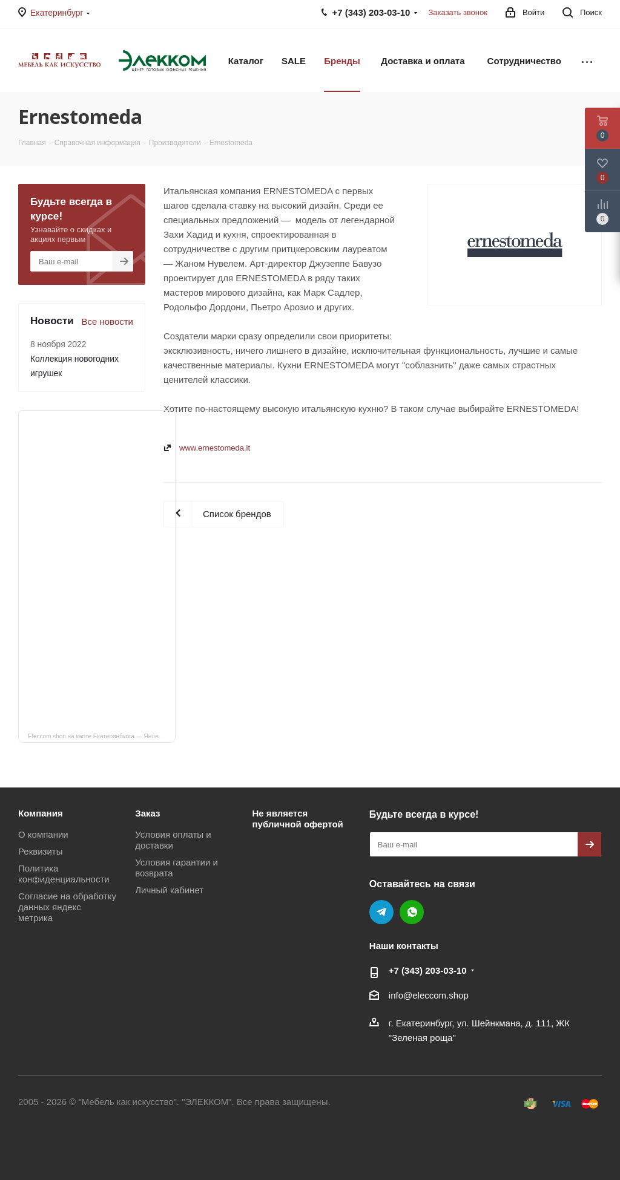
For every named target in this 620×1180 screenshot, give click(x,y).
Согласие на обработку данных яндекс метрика (67, 907)
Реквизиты (40, 851)
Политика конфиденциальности (64, 873)
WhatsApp (412, 912)
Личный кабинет (169, 890)
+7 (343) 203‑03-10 (428, 970)
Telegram (381, 912)
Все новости (107, 321)
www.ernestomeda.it (214, 447)
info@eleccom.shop (429, 995)
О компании (43, 834)
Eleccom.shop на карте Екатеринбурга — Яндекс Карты (102, 735)
